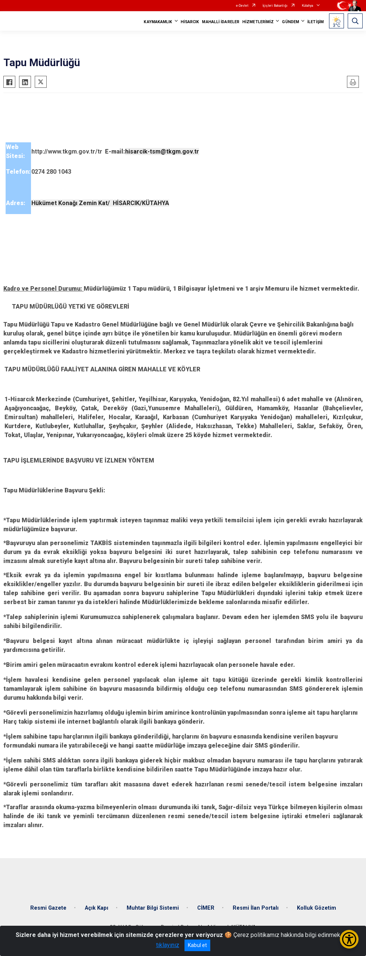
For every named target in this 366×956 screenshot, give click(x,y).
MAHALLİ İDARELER (220, 21)
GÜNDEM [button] (290, 21)
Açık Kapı (96, 908)
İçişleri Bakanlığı (275, 5)
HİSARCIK (190, 21)
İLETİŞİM (315, 21)
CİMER (205, 908)
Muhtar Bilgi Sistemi (153, 908)
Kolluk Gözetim (316, 908)
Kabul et (197, 945)
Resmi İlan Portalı (256, 908)
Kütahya (307, 5)
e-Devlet (242, 5)
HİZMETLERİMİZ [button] (258, 21)
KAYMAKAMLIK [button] (158, 21)
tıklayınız (167, 945)
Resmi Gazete (48, 908)
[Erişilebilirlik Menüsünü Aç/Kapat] (349, 939)
